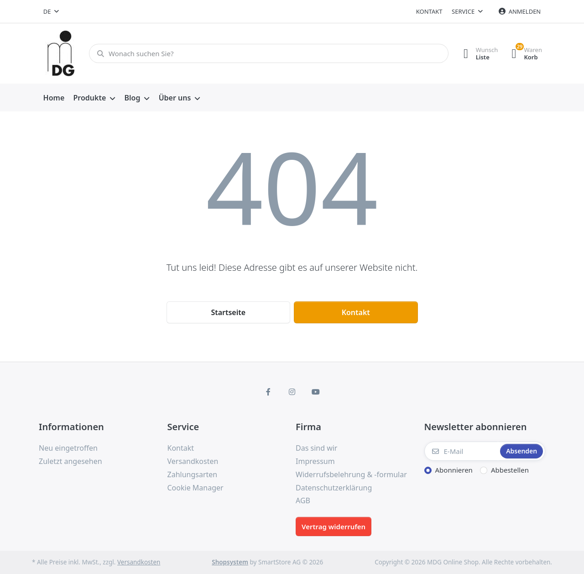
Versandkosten (138, 562)
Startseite (228, 312)
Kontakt (429, 11)
